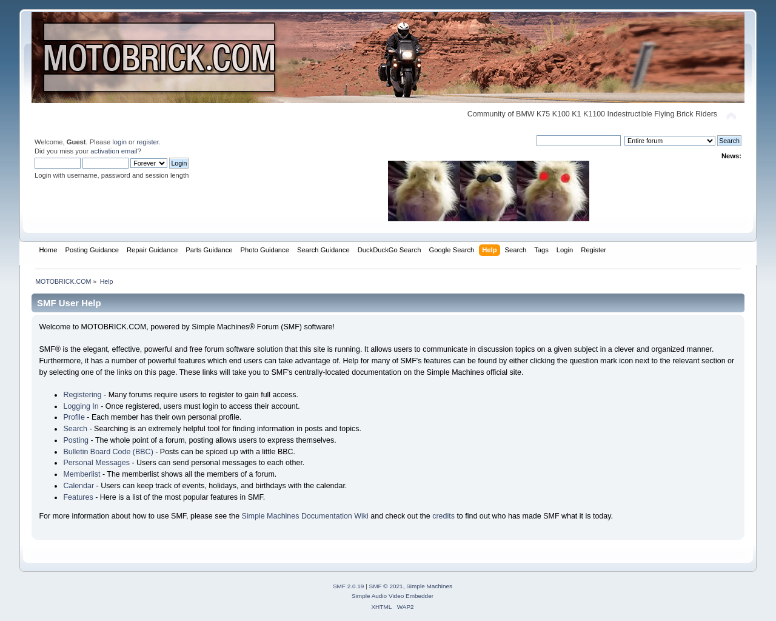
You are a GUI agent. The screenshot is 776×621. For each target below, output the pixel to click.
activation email (113, 151)
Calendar (78, 486)
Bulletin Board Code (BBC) (108, 452)
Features (78, 497)
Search (75, 429)
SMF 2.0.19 (348, 586)
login (119, 142)
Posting (76, 440)
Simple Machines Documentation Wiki (305, 516)
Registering (82, 395)
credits (443, 516)
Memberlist (81, 474)
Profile (73, 417)
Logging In (80, 406)
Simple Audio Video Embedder (392, 595)
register (147, 142)
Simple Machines (429, 586)
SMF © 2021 (386, 586)
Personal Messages (96, 462)
